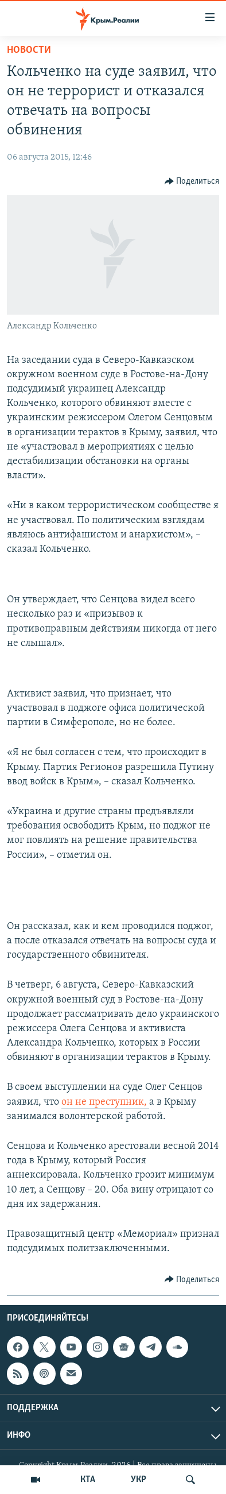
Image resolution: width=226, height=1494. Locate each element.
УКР (138, 1479)
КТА (87, 1479)
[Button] (192, 181)
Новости (29, 50)
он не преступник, (105, 1102)
